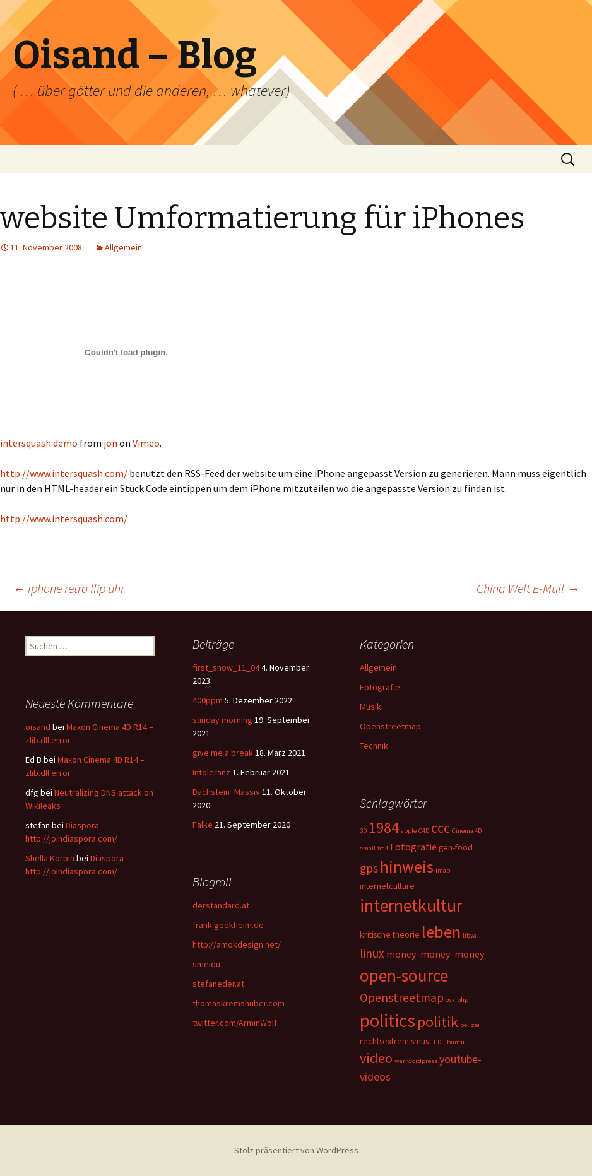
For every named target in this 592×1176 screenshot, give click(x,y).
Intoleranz (211, 772)
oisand (37, 726)
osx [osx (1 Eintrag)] (450, 1000)
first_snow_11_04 (225, 667)
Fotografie (380, 687)
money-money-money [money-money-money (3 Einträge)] (435, 954)
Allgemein (123, 247)
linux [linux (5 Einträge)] (372, 953)
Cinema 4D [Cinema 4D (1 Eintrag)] (467, 830)
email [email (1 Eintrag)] (368, 848)
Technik (374, 745)
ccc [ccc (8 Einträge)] (440, 828)
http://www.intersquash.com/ (63, 473)
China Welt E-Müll (528, 588)
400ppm (207, 700)
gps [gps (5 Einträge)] (369, 868)
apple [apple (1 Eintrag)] (409, 830)
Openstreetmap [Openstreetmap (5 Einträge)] (402, 997)
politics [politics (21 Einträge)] (387, 1020)
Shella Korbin (49, 858)
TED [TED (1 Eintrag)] (435, 1042)
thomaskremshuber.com (238, 1003)
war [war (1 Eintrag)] (399, 1061)
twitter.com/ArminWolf (234, 1022)
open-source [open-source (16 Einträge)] (404, 975)
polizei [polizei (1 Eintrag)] (470, 1025)
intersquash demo (39, 443)
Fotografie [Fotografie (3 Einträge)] (413, 846)
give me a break (222, 752)
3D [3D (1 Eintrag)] (363, 830)
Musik (370, 706)
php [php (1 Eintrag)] (462, 1000)
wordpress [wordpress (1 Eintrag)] (422, 1061)
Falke (202, 824)
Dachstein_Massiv (226, 791)
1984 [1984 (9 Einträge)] (384, 827)
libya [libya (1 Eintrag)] (470, 935)
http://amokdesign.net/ (236, 944)
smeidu (206, 964)
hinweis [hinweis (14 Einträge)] (407, 866)
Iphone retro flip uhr (68, 588)
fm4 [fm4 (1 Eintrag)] (382, 848)
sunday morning (222, 720)
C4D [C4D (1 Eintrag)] (423, 830)
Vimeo (146, 443)
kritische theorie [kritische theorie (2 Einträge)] (390, 934)
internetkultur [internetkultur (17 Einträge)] (411, 906)
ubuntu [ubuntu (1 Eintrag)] (454, 1042)
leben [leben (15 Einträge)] (441, 931)
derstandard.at (220, 905)
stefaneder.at (218, 983)
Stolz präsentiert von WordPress (296, 1150)
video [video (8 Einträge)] (376, 1058)
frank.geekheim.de (228, 925)
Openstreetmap (390, 726)
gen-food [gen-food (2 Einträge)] (456, 847)
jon (110, 443)
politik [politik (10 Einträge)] (437, 1022)
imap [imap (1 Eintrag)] (442, 870)
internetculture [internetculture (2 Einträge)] (387, 885)
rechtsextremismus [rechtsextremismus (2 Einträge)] (394, 1041)
